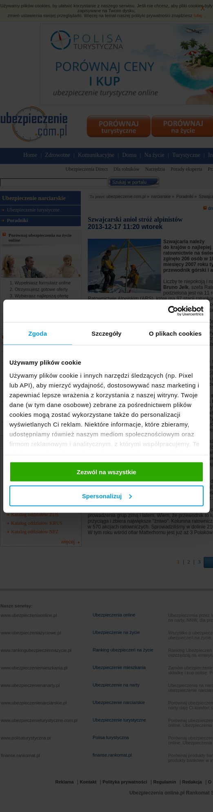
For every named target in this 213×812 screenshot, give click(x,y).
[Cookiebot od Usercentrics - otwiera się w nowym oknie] (168, 311)
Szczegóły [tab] (106, 333)
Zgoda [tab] (38, 333)
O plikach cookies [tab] (175, 333)
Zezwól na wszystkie (106, 472)
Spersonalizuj (107, 495)
